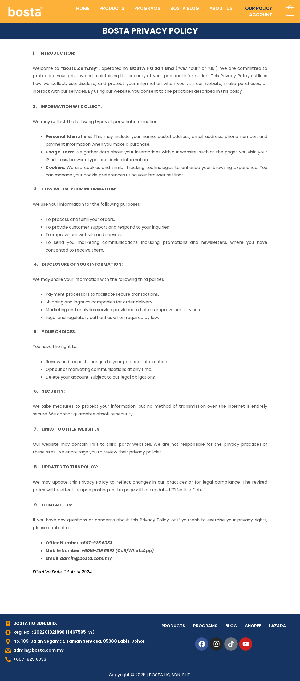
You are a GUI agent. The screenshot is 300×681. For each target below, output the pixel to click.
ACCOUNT (261, 11)
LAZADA (277, 626)
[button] (191, 11)
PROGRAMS (121, 11)
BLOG (231, 626)
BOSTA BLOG (156, 11)
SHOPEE (253, 626)
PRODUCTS (87, 11)
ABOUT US (190, 11)
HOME (60, 11)
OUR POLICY (226, 11)
